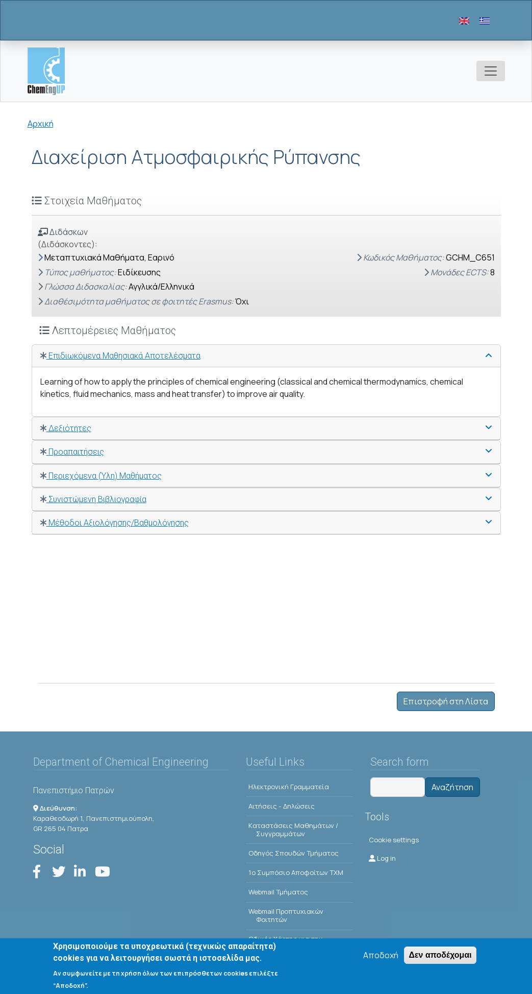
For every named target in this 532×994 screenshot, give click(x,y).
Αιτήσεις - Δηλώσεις (281, 806)
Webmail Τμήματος (278, 891)
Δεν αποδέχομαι (440, 960)
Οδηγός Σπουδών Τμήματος (293, 853)
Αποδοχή (380, 960)
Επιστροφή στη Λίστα (445, 701)
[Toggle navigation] (490, 71)
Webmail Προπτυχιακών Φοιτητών (285, 915)
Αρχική (41, 123)
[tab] (266, 356)
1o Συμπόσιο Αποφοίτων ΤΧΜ (295, 872)
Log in (382, 858)
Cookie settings (394, 839)
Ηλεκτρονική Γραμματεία (288, 786)
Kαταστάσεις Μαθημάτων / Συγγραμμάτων (293, 829)
